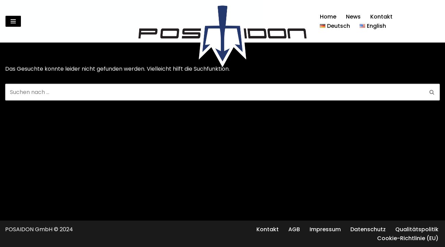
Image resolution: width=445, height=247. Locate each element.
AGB (294, 229)
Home (328, 17)
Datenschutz (368, 229)
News (353, 17)
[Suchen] (433, 21)
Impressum (325, 229)
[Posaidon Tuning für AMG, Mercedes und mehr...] (222, 21)
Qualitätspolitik (416, 229)
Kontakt (381, 17)
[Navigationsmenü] (13, 21)
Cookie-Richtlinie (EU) (407, 238)
